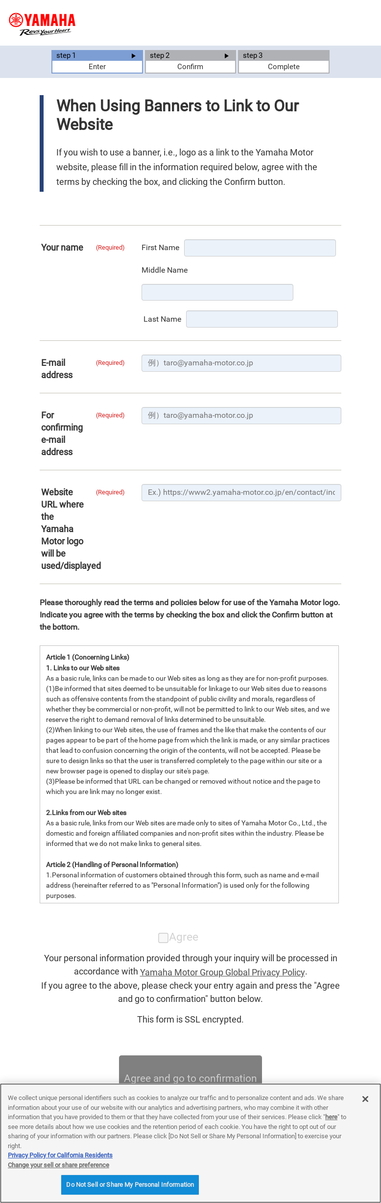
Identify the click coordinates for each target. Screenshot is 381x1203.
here (331, 1117)
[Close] (365, 1099)
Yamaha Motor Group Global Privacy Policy (222, 972)
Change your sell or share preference (58, 1165)
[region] (190, 1143)
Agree (179, 937)
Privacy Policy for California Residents (60, 1155)
